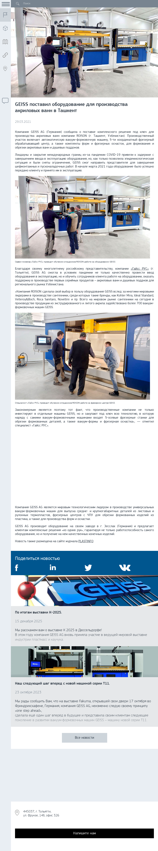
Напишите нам (84, 833)
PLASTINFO (85, 541)
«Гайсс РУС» (140, 268)
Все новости (84, 738)
